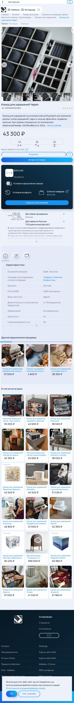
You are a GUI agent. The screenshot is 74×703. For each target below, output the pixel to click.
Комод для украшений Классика (13, 522)
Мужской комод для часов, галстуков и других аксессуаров (12, 420)
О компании (45, 628)
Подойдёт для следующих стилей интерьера (20, 278)
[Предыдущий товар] (1, 30)
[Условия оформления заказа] (9, 183)
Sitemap (43, 646)
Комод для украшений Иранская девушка (13, 488)
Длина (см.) (13, 316)
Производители (9, 652)
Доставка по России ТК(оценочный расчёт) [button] (37, 223)
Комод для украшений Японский (61, 420)
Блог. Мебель (8, 670)
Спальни (25, 23)
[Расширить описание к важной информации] (37, 325)
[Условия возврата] (18, 192)
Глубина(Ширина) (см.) (19, 322)
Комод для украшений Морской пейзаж (61, 557)
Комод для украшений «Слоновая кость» (61, 370)
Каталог (5, 646)
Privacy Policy (8, 658)
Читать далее (54, 125)
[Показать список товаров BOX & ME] (41, 192)
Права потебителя (10, 664)
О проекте (44, 622)
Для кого (12, 285)
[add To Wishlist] (69, 154)
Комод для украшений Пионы (37, 591)
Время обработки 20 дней (14, 149)
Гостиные (13, 23)
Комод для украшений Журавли (61, 591)
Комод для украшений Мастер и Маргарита (13, 557)
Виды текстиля (15, 296)
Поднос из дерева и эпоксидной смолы (35, 370)
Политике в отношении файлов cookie (25, 688)
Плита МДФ (13, 291)
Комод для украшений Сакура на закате (13, 454)
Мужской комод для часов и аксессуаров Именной (36, 454)
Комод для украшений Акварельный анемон (12, 370)
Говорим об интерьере (13, 676)
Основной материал (17, 271)
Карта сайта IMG (47, 658)
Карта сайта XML (47, 652)
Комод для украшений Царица (13, 591)
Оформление (14, 311)
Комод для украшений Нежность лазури (61, 454)
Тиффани (47, 277)
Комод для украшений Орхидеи (37, 488)
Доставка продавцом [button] (36, 215)
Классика (57, 277)
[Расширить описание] (37, 242)
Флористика (49, 280)
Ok (11, 693)
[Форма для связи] (49, 635)
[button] (4, 1)
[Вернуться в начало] (3, 10)
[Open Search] (39, 10)
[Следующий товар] (72, 30)
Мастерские (13, 2)
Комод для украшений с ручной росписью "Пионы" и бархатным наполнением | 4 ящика (61, 488)
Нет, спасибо (29, 693)
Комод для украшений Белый (61, 522)
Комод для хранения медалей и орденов (36, 420)
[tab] (5, 256)
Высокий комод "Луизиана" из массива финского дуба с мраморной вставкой (35, 557)
